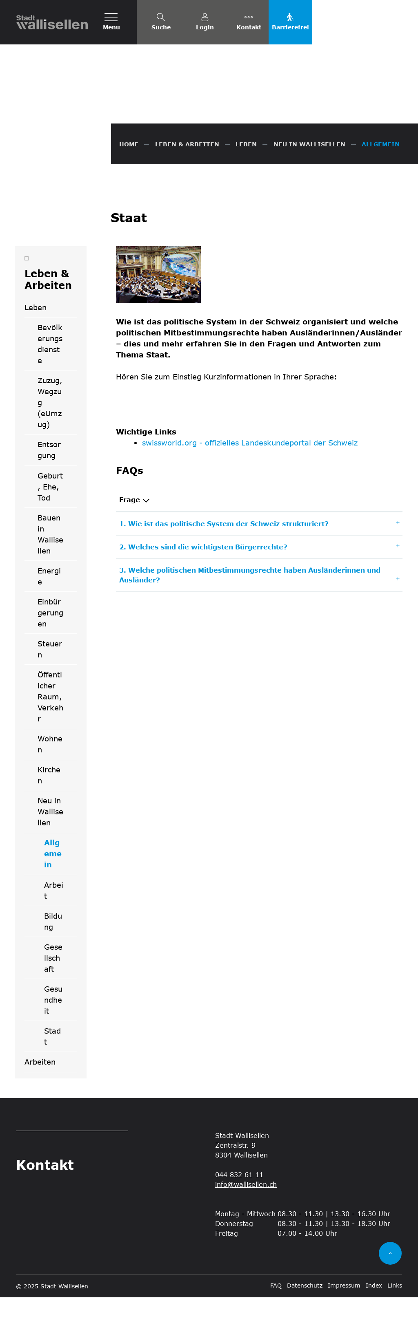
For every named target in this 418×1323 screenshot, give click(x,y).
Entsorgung (49, 476)
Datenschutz (304, 1311)
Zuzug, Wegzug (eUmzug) (50, 428)
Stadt (52, 1062)
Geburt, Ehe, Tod (50, 512)
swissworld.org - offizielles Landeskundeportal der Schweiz (250, 468)
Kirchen (49, 801)
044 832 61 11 (239, 1200)
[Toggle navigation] (111, 22)
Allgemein (60, 882)
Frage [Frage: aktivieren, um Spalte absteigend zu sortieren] (129, 525)
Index (374, 1311)
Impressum (344, 1311)
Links (394, 1311)
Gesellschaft (53, 983)
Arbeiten (40, 1087)
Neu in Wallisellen (50, 837)
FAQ (276, 1311)
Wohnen (50, 770)
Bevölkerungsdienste (50, 370)
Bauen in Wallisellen (50, 560)
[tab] (259, 550)
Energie (49, 602)
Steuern (50, 675)
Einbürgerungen (50, 638)
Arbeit (53, 916)
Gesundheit (53, 1025)
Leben (35, 333)
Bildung (53, 947)
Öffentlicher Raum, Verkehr (50, 722)
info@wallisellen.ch (246, 1210)
